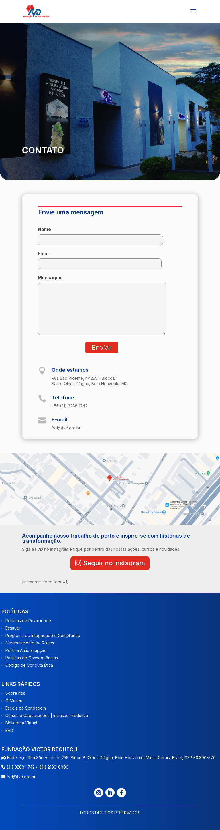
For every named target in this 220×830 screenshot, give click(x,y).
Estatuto (12, 628)
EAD (9, 730)
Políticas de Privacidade (28, 620)
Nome (100, 234)
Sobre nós (15, 693)
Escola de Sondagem (25, 708)
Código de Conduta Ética (29, 665)
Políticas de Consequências (31, 657)
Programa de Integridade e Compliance (42, 635)
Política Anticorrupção (26, 650)
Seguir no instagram (114, 563)
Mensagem (102, 305)
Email (100, 259)
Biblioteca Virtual (21, 722)
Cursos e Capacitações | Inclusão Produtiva (46, 715)
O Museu (13, 700)
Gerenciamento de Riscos (29, 642)
